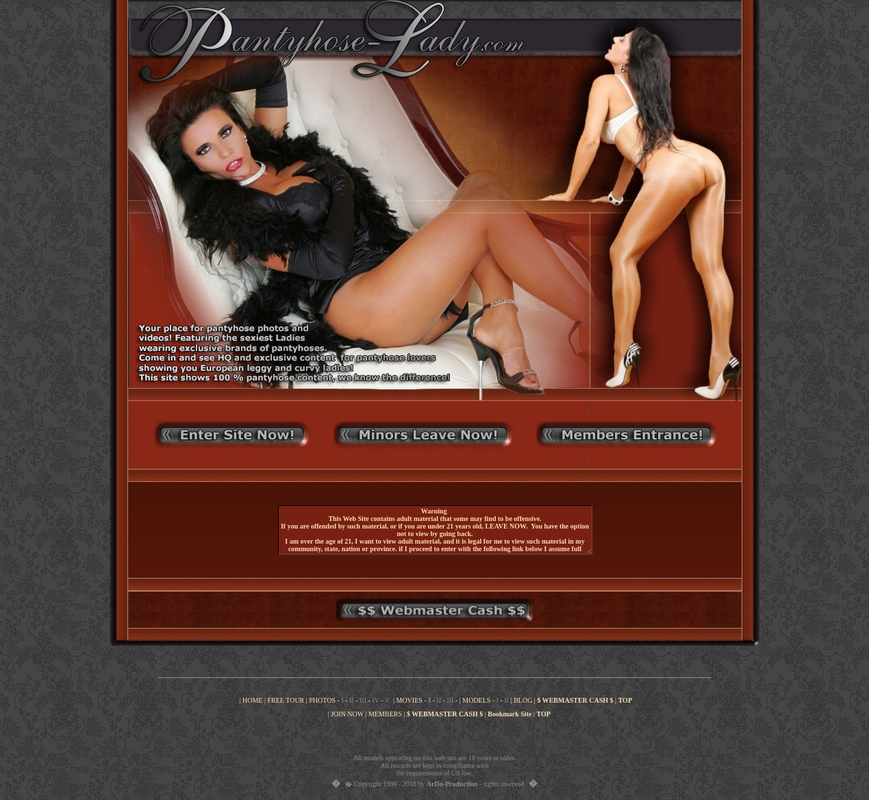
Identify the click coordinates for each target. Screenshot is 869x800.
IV (375, 700)
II (351, 700)
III (363, 700)
